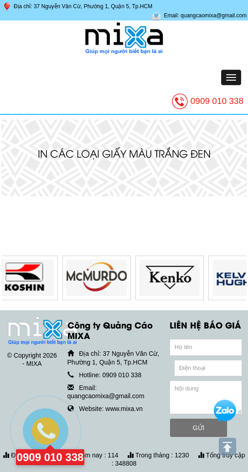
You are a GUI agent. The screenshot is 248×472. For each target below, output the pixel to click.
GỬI (199, 427)
